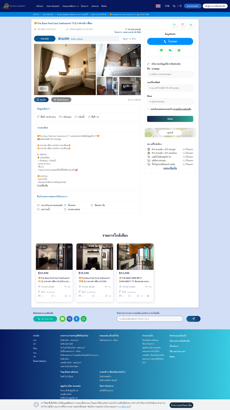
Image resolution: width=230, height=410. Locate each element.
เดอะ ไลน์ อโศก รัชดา (69, 366)
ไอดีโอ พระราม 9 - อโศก (70, 351)
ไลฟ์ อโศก (64, 358)
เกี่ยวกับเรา (174, 346)
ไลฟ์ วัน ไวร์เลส (66, 376)
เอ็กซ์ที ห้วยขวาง (106, 390)
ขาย (34, 340)
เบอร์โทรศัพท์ (153, 82)
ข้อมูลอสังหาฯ (43, 108)
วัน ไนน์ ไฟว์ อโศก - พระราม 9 (72, 347)
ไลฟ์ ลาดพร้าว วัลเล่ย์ (108, 380)
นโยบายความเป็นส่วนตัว (180, 340)
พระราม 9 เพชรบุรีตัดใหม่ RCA (74, 335)
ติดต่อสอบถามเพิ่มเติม (43, 313)
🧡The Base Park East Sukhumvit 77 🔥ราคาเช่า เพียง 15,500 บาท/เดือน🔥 (54, 281)
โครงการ (84, 6)
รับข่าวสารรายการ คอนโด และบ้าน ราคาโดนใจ (138, 313)
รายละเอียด (42, 127)
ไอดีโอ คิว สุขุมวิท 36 (69, 398)
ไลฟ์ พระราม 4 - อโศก (109, 340)
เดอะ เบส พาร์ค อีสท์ (98, 14)
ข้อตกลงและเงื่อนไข (178, 335)
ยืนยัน (170, 118)
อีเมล (149, 96)
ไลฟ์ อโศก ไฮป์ (66, 343)
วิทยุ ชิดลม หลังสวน (69, 371)
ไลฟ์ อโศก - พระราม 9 (69, 340)
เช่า (34, 343)
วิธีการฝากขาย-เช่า (177, 351)
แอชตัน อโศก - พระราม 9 (70, 362)
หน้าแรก (39, 6)
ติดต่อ (104, 6)
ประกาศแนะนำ (52, 6)
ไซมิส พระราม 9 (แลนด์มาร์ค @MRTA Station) (79, 355)
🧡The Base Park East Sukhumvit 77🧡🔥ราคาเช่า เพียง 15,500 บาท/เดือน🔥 (94, 281)
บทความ (95, 6)
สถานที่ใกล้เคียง (154, 144)
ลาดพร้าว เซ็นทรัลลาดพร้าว (112, 371)
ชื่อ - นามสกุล (153, 68)
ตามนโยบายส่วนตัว (182, 109)
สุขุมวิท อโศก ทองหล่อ (70, 386)
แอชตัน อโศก (66, 394)
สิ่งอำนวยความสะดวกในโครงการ (52, 196)
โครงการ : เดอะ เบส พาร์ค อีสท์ (128, 32)
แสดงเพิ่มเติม (170, 168)
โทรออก (170, 41)
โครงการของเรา (39, 361)
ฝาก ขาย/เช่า (192, 6)
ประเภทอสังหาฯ (70, 6)
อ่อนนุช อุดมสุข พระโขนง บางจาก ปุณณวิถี (72, 14)
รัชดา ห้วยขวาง (107, 386)
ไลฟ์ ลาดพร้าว (105, 376)
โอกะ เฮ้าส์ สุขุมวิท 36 (69, 390)
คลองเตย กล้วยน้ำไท (109, 335)
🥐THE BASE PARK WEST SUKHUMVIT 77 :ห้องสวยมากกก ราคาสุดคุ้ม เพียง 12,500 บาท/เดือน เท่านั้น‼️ (135, 281)
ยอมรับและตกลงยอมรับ (162, 109)
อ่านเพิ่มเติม (42, 185)
